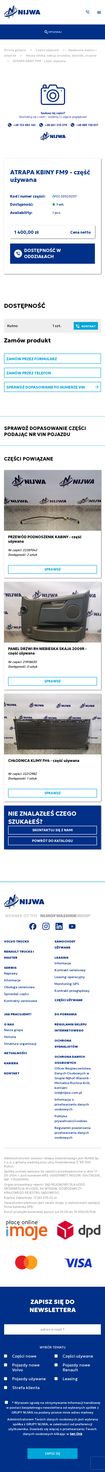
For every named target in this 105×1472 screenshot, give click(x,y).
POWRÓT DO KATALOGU (52, 841)
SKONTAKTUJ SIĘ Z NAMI (52, 830)
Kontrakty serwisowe (20, 1001)
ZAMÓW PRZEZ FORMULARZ (31, 359)
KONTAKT (86, 326)
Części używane (47, 50)
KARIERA (11, 1063)
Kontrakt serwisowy (70, 970)
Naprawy (11, 973)
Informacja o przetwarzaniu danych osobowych (72, 1104)
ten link (76, 1434)
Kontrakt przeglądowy (72, 991)
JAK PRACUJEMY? (18, 1014)
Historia (10, 1037)
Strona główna (15, 50)
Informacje (12, 980)
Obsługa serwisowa (19, 987)
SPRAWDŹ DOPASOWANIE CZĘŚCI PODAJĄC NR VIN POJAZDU (45, 431)
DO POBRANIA (66, 1014)
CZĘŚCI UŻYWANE (69, 1000)
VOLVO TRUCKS (16, 941)
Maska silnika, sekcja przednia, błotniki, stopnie (61, 55)
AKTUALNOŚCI (15, 1053)
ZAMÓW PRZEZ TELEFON (28, 373)
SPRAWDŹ (52, 569)
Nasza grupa (13, 1030)
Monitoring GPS (67, 984)
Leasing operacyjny (70, 977)
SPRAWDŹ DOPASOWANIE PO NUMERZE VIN (52, 387)
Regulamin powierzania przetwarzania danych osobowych (72, 1132)
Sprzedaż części (16, 994)
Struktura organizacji (20, 1044)
